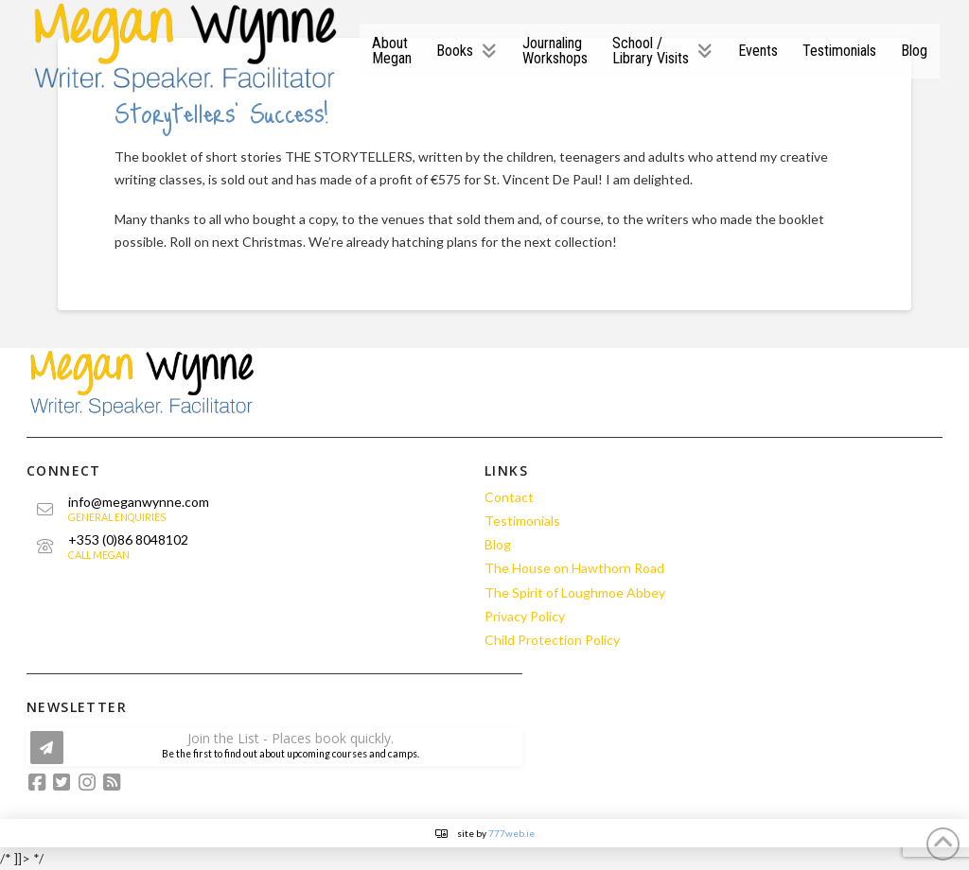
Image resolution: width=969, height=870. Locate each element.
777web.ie (511, 833)
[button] (274, 746)
